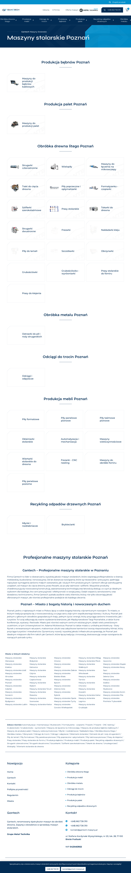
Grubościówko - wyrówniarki (33, 728)
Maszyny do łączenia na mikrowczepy (63, 728)
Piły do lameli (13, 737)
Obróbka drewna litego (7, 20)
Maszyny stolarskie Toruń (40, 689)
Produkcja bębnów (62, 20)
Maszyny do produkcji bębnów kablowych (99, 728)
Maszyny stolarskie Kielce (41, 704)
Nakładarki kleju (87, 731)
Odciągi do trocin (44, 20)
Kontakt (11, 783)
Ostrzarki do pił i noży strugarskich (105, 734)
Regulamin (12, 795)
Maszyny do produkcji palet (19, 731)
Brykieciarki (55, 725)
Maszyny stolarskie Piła (113, 695)
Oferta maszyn (72, 10)
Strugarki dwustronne (39, 743)
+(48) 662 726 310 (79, 821)
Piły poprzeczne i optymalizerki (70, 737)
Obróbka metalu (124, 20)
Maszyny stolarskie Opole (65, 698)
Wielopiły (11, 746)
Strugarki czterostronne (17, 743)
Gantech (11, 778)
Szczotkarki (55, 743)
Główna (46, 10)
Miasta (10, 801)
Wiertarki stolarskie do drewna (30, 746)
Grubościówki (13, 728)
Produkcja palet (80, 20)
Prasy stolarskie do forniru (33, 740)
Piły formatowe (27, 737)
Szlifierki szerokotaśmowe (73, 743)
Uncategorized (110, 743)
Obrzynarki (28, 734)
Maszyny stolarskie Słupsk (114, 664)
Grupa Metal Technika (18, 834)
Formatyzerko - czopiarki (73, 725)
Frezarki (89, 725)
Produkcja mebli (26, 20)
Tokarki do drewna (94, 743)
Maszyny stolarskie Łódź (15, 670)
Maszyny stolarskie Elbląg (90, 658)
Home (10, 772)
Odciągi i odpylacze (59, 734)
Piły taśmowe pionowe (96, 737)
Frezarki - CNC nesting (104, 725)
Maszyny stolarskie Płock (89, 661)
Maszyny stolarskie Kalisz (89, 695)
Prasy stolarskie (14, 740)
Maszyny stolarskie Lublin (16, 704)
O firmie (56, 10)
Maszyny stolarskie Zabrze (65, 670)
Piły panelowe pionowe (46, 737)
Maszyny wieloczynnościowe (44, 731)
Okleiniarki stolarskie (79, 734)
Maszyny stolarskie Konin (114, 692)
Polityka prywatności (17, 789)
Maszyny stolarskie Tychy (65, 701)
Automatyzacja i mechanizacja (35, 725)
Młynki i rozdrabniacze (68, 731)
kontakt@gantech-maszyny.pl (84, 830)
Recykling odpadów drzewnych (102, 20)
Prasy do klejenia (114, 737)
